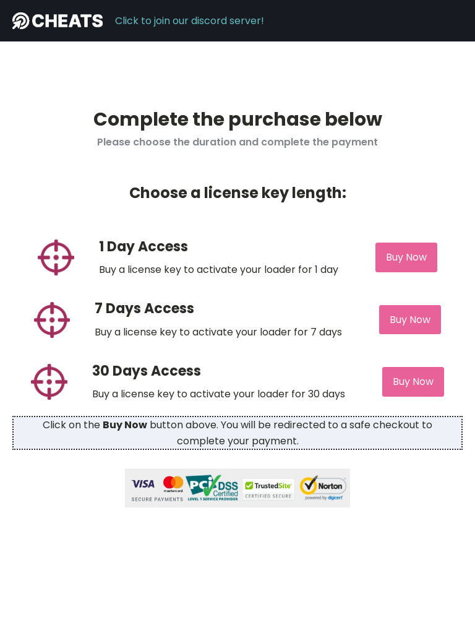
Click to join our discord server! (189, 21)
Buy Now (406, 257)
